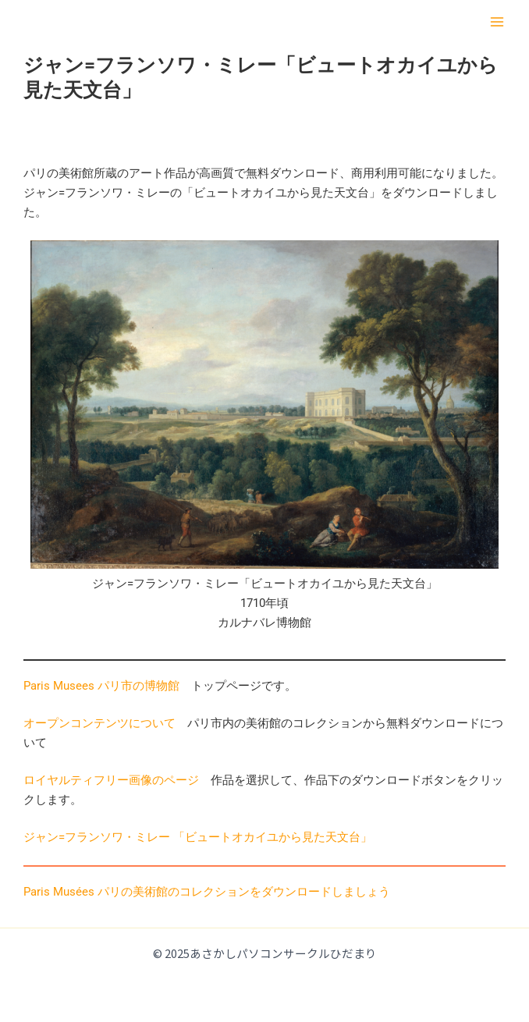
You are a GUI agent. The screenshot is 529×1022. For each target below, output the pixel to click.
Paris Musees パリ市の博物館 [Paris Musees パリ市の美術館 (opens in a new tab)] (101, 686)
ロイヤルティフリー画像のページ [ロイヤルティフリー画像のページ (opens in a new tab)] (111, 780)
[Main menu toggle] (497, 21)
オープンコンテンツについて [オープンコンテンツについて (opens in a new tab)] (99, 723)
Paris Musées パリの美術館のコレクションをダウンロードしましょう (206, 892)
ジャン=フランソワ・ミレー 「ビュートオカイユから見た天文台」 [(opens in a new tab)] (197, 837)
